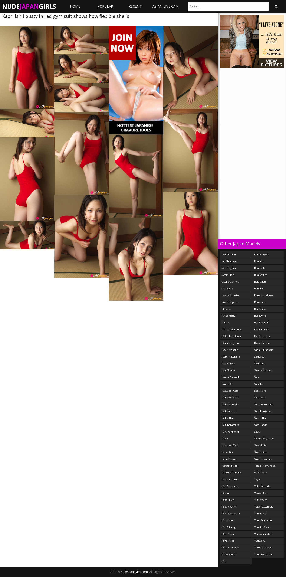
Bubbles (226, 308)
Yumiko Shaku (262, 527)
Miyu (225, 438)
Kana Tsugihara (231, 343)
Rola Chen (260, 281)
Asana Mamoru (230, 281)
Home (75, 6)
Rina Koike (228, 540)
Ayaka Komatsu (231, 295)
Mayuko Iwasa (230, 390)
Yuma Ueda (260, 513)
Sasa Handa (260, 424)
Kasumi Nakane (231, 356)
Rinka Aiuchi (229, 554)
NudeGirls (29, 6)
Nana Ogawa (229, 458)
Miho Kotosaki (230, 397)
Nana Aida (228, 452)
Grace (225, 322)
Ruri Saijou (260, 308)
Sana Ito (258, 383)
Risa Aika (259, 261)
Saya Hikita (260, 445)
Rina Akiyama (229, 533)
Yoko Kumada (262, 486)
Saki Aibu (259, 356)
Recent (135, 6)
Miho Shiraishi (230, 404)
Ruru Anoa (260, 315)
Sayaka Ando (261, 452)
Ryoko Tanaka (262, 343)
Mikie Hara (228, 418)
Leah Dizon (228, 363)
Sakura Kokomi (262, 370)
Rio (224, 561)
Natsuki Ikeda (229, 465)
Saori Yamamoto (263, 404)
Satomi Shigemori (264, 438)
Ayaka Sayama (230, 302)
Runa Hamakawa (263, 295)
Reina (225, 493)
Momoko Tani (230, 445)
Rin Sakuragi (229, 527)
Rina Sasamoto (230, 547)
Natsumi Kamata (231, 472)
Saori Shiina (260, 397)
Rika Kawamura (231, 513)
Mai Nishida (228, 370)
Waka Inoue (260, 472)
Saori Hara (260, 390)
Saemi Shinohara (263, 349)
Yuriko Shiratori (263, 533)
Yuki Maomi (261, 499)
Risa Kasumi (261, 274)
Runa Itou (259, 302)
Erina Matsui (229, 315)
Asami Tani (228, 274)
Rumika (258, 288)
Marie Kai (227, 383)
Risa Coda (259, 268)
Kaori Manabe (230, 349)
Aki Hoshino (229, 254)
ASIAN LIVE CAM (165, 6)
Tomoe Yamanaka (264, 465)
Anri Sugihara (229, 268)
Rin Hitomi (228, 520)
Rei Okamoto (229, 486)
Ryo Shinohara (262, 336)
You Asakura (261, 493)
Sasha (257, 431)
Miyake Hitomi (230, 431)
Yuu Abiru (260, 540)
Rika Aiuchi (228, 499)
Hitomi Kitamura (231, 329)
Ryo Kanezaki (261, 329)
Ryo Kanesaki (261, 322)
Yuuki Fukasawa (263, 547)
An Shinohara (229, 261)
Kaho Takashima (231, 336)
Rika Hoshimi (229, 506)
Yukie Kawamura (263, 506)
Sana (257, 377)
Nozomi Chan (230, 479)
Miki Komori (229, 411)
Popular (105, 6)
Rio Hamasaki (261, 254)
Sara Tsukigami (262, 411)
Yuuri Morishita (263, 554)
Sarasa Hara (260, 418)
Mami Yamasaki (231, 377)
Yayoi (257, 479)
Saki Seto (259, 363)
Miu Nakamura (230, 424)
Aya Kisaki (227, 288)
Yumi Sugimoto (263, 520)
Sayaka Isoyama (263, 458)
